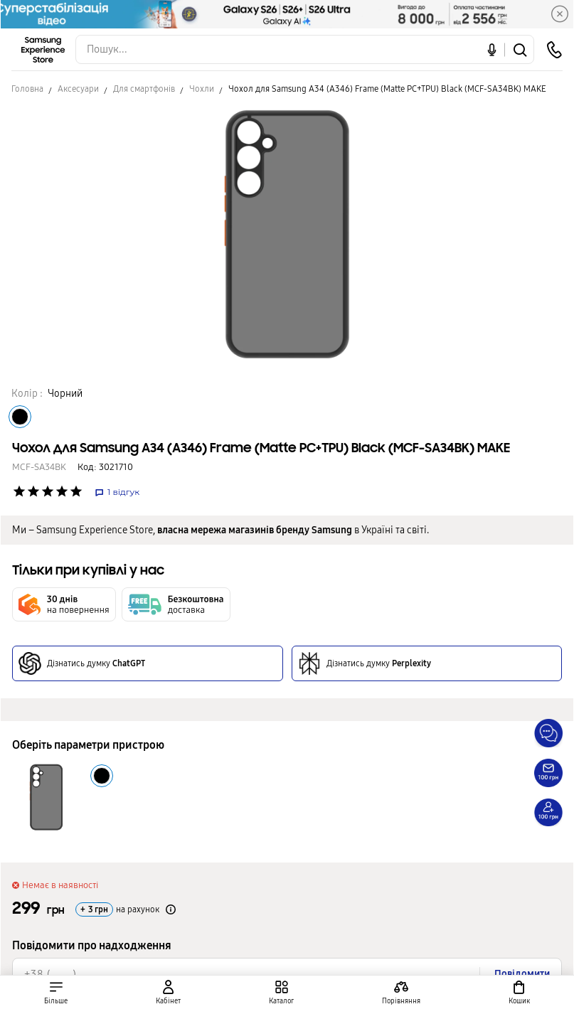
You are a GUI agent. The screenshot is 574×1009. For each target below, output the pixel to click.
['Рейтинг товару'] (19, 491)
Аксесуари (78, 89)
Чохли (201, 89)
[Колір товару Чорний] (20, 417)
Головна (27, 89)
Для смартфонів (144, 89)
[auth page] (168, 992)
